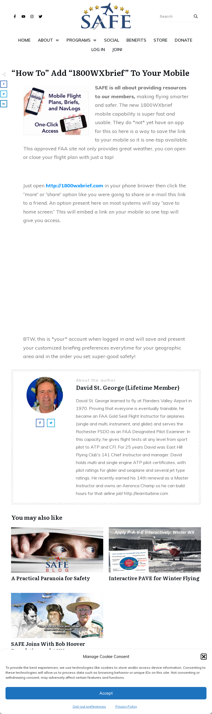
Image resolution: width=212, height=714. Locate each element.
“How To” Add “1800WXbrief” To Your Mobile (100, 72)
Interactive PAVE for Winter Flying (155, 557)
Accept (106, 693)
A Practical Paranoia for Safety (57, 557)
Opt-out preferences (89, 706)
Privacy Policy (126, 706)
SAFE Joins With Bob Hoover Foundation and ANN (57, 626)
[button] (203, 656)
